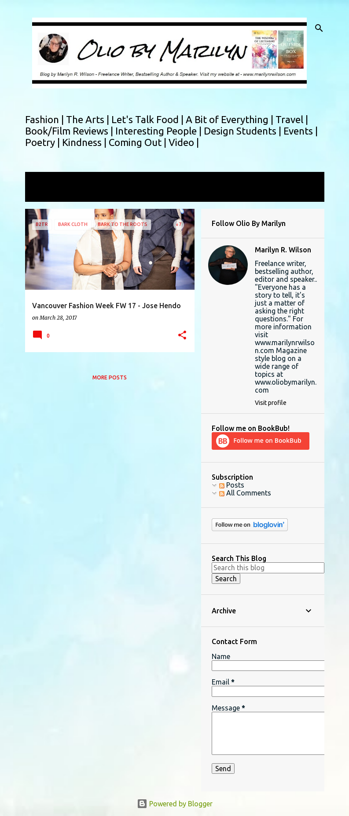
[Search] (319, 28)
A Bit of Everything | (231, 119)
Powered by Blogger (175, 804)
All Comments (245, 493)
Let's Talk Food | (148, 119)
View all (43, 194)
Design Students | (243, 130)
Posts (231, 485)
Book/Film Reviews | (70, 130)
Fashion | (45, 119)
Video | (184, 142)
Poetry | (43, 142)
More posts (109, 377)
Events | (300, 130)
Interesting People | (159, 130)
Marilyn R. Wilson (283, 250)
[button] (182, 336)
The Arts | (88, 119)
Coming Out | (139, 142)
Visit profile (271, 402)
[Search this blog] (268, 567)
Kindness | (85, 142)
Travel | (292, 119)
